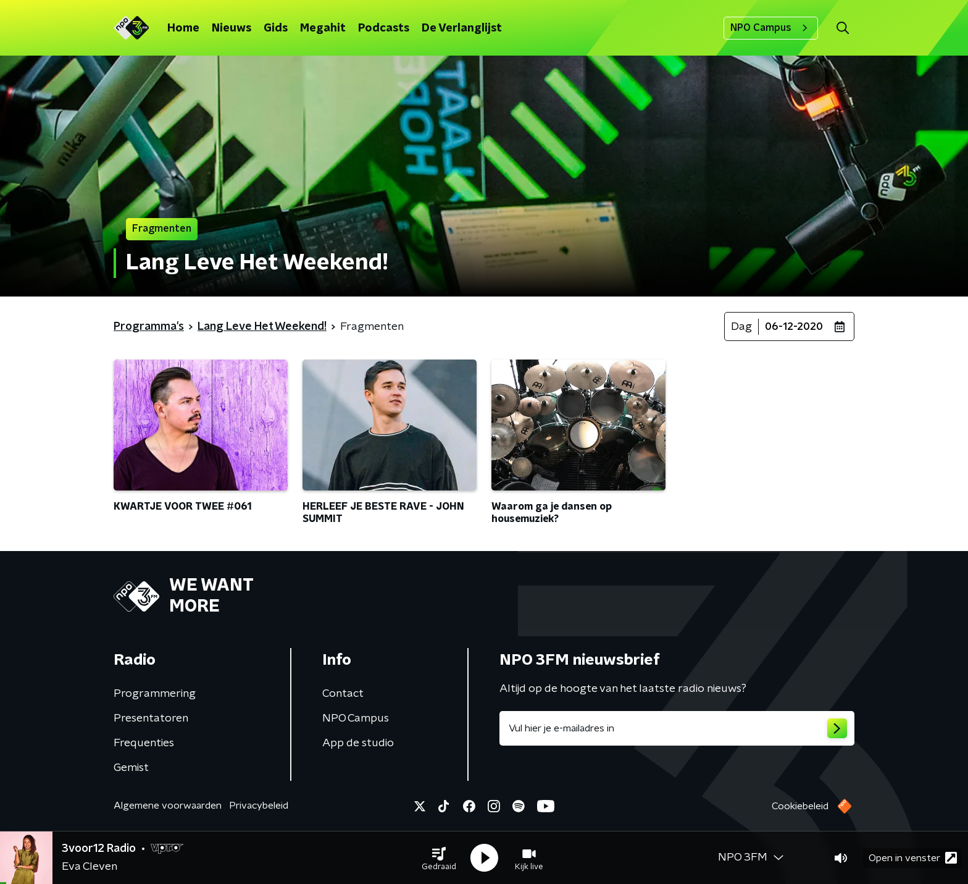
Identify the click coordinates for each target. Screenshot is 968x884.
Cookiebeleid (800, 806)
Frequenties (144, 743)
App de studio (358, 743)
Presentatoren (151, 718)
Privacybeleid (258, 805)
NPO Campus (770, 28)
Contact (343, 693)
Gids (276, 28)
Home (183, 28)
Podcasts (383, 28)
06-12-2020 (794, 327)
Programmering (155, 693)
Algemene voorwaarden (168, 805)
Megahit (323, 28)
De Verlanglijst (462, 28)
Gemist (131, 767)
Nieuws (231, 28)
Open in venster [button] (913, 858)
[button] (439, 858)
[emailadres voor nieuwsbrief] (676, 728)
